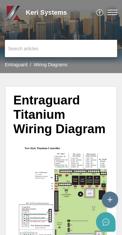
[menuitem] (100, 12)
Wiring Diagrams (50, 64)
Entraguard (16, 64)
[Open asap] (109, 222)
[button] (100, 12)
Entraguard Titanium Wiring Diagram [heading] (59, 114)
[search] (61, 48)
